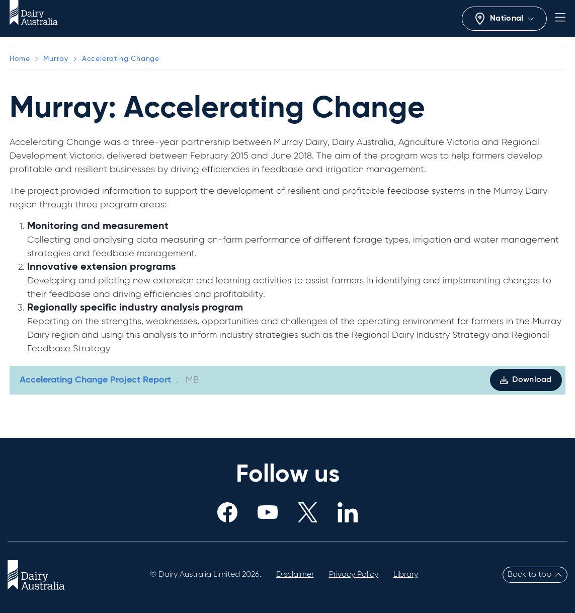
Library (405, 575)
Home (20, 58)
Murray (55, 58)
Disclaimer (295, 575)
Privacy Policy (353, 575)
